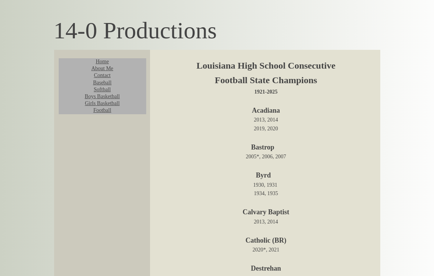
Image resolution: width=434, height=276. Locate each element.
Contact (102, 75)
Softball (102, 89)
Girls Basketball (102, 103)
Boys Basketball (102, 96)
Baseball (102, 82)
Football (102, 110)
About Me (102, 68)
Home (102, 61)
